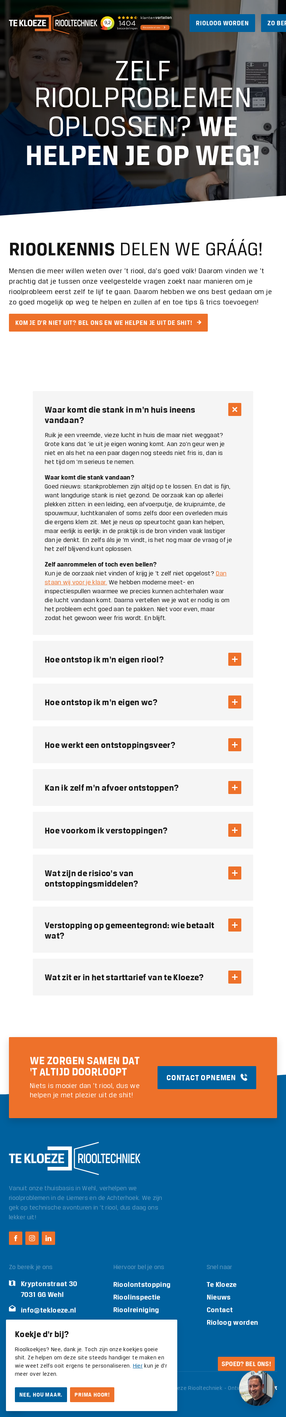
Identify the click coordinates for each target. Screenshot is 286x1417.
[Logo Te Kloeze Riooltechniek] (53, 23)
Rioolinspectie (137, 1297)
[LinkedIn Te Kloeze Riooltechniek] (48, 1238)
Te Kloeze (222, 1284)
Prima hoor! (92, 1394)
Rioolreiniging (136, 1309)
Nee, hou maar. (41, 1394)
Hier (138, 1366)
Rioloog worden (232, 1322)
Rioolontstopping (142, 1284)
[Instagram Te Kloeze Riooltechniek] (32, 1238)
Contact (220, 1309)
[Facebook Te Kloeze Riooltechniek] (15, 1238)
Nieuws (219, 1297)
